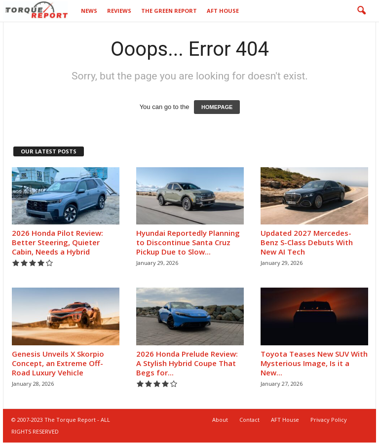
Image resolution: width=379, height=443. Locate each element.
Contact (249, 420)
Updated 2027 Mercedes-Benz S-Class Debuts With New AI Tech (307, 242)
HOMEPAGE (216, 108)
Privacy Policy (328, 420)
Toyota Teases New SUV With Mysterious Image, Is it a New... (314, 363)
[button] (361, 11)
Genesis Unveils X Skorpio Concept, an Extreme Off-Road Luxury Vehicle (58, 363)
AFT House (223, 10)
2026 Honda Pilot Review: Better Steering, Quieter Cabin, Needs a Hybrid (57, 242)
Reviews (119, 10)
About (220, 420)
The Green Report (169, 10)
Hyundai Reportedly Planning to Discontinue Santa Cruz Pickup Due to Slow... (188, 242)
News (89, 10)
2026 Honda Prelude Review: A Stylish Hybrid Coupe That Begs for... (187, 363)
